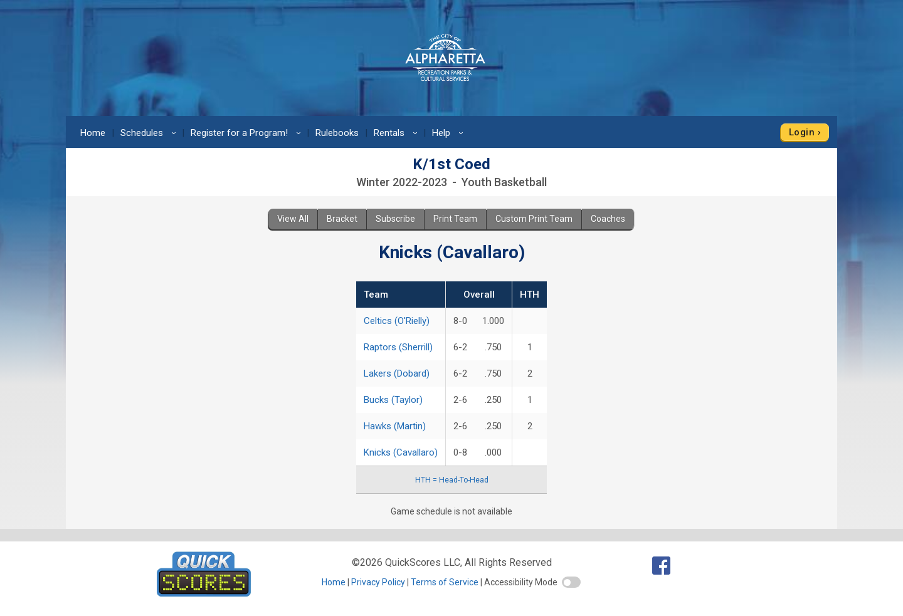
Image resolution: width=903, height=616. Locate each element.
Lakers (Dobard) (397, 373)
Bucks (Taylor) (393, 399)
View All (293, 219)
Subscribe (395, 219)
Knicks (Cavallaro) (401, 452)
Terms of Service (444, 582)
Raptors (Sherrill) (398, 347)
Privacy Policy (378, 582)
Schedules (150, 132)
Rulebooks (337, 132)
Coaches (608, 219)
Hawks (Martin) (395, 426)
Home (92, 132)
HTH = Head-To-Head (451, 480)
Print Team (455, 219)
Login (802, 132)
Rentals (397, 132)
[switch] (571, 582)
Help (449, 132)
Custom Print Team (534, 219)
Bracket (342, 219)
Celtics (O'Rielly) (397, 320)
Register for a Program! (248, 132)
